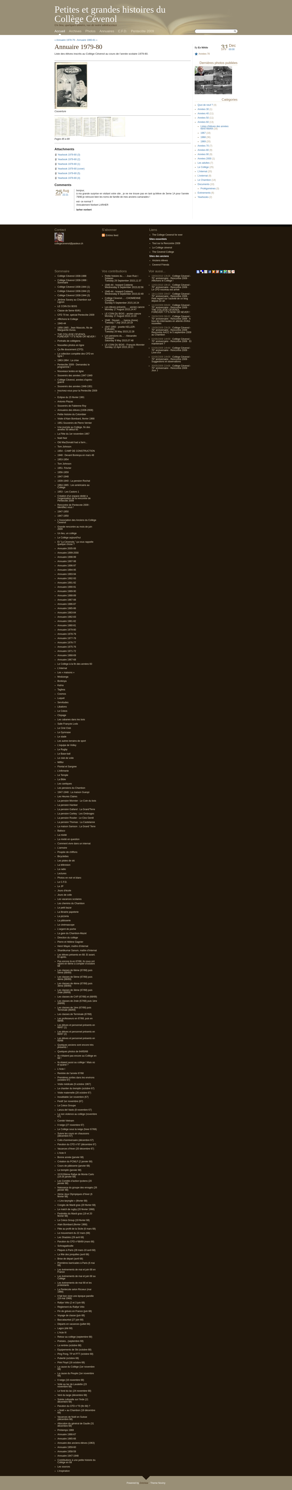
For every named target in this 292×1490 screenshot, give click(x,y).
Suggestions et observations (166, 361)
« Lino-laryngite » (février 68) (72, 1200)
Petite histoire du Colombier (71, 414)
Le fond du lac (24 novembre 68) (74, 1391)
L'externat (203, 175)
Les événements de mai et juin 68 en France (76, 1270)
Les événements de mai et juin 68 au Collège (76, 1277)
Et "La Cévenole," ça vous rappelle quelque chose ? (75, 543)
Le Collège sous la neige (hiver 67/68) (77, 1129)
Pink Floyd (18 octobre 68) (71, 1362)
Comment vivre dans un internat (74, 843)
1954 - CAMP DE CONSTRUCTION (76, 451)
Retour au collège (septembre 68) (74, 1336)
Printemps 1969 (65, 1430)
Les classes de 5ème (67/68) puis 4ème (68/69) (74, 978)
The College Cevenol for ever (167, 234)
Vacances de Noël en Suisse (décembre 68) (72, 1418)
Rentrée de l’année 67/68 (70, 1073)
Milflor (60, 762)
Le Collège (203, 167)
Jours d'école (64, 890)
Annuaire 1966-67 (66, 1434)
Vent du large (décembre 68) (72, 1395)
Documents (203, 184)
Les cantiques (64, 783)
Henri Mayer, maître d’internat (72, 946)
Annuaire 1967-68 (66, 659)
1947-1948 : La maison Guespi (73, 792)
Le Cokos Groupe (66, 1105)
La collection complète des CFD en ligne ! (75, 354)
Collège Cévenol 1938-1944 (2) (73, 291)
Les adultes (203, 163)
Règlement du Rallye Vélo (70, 1307)
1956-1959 (63, 472)
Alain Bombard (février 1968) (72, 1224)
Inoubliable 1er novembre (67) (73, 1097)
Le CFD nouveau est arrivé (165, 289)
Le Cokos (62, 711)
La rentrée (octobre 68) (69, 1345)
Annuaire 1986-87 (66, 604)
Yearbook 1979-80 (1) (69, 164)
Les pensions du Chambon (71, 788)
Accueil (60, 31)
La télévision (63, 865)
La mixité (62, 835)
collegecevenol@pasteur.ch (69, 243)
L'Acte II (61, 1153)
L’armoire (62, 847)
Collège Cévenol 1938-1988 (71, 276)
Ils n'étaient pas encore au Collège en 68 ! (76, 1056)
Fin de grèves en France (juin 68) (74, 1311)
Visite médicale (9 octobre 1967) (74, 1084)
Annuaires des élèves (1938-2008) (75, 410)
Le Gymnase (64, 732)
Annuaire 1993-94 (66, 574)
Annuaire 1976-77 (66, 642)
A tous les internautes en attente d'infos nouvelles (170, 321)
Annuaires (106, 31)
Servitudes (63, 702)
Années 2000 (204, 158)
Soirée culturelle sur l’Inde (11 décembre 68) (72, 1400)
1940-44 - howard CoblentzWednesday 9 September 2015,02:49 (124, 292)
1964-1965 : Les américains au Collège (73, 486)
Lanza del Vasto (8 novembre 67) (74, 1109)
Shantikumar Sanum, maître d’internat (77, 950)
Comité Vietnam (65, 1120)
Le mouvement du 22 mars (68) (73, 1233)
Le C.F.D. (62, 882)
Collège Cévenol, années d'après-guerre (74, 380)
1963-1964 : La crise (68, 360)
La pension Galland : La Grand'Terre (76, 809)
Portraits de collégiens (68, 341)
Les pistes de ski (66, 860)
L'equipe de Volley (66, 745)
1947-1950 (63, 511)
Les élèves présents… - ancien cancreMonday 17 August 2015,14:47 (124, 308)
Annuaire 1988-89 (66, 595)
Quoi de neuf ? (205, 105)
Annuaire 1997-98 (66, 561)
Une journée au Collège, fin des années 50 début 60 (73, 428)
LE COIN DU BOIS (67, 306)
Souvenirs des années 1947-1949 (74, 375)
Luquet (61, 698)
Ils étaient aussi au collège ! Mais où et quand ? (76, 1063)
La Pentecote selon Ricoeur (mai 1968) (74, 1290)
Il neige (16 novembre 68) (70, 1380)
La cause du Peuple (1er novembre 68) (75, 1374)
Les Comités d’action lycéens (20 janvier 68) (74, 1182)
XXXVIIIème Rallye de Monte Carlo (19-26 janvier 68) (75, 1175)
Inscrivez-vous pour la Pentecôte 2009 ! (77, 391)
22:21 (65, 194)
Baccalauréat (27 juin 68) (70, 1319)
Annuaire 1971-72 (66, 651)
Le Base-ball (63, 753)
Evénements (204, 192)
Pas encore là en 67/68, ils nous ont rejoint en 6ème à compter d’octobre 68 (76, 963)
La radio (61, 869)
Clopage (61, 715)
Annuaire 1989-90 (66, 591)
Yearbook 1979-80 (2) (69, 159)
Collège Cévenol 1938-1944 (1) (73, 287)
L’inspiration (63, 1471)
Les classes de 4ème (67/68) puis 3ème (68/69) (74, 984)
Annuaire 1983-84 (66, 612)
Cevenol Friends (160, 264)
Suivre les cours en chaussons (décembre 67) (73, 1134)
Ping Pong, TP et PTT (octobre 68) (75, 1354)
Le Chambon (204, 180)
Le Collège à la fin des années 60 (74, 664)
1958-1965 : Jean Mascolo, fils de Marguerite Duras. (74, 328)
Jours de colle (64, 894)
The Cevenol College (163, 252)
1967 (203, 133)
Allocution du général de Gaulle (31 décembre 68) (75, 1424)
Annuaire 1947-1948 (68, 1455)
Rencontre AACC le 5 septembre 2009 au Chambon (171, 333)
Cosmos (61, 694)
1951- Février (64, 468)
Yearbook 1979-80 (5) (69, 173)
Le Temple (62, 775)
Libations (62, 706)
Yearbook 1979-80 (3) (69, 154)
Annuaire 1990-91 (66, 587)
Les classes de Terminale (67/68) (74, 1014)
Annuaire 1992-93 (66, 578)
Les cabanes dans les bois (71, 719)
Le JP (60, 886)
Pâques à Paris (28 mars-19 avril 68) (76, 1250)
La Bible (61, 779)
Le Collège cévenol (162, 247)
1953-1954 (63, 459)
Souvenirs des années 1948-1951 (74, 386)
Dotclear (144, 1483)
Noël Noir (62, 438)
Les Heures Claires (67, 796)
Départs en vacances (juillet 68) (73, 1324)
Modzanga (62, 676)
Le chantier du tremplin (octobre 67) (75, 1088)
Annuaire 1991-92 (66, 582)
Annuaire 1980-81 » (87, 40)
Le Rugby (62, 749)
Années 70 (204, 53)
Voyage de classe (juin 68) (71, 1315)
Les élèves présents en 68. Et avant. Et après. (76, 955)
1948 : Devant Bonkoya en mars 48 (75, 455)
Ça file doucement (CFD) (70, 349)
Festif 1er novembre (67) (70, 1101)
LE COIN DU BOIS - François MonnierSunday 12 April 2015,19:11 (124, 345)
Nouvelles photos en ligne (70, 345)
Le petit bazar (64, 907)
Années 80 (203, 150)
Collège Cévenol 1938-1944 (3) (73, 295)
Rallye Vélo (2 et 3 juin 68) (71, 1302)
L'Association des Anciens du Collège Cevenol (76, 521)
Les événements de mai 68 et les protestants (74, 1284)
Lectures (61, 873)
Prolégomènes (208, 188)
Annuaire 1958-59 (66, 1451)
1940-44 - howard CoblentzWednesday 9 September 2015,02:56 (124, 286)
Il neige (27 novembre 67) (70, 1125)
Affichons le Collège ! (162, 280)
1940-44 (61, 323)
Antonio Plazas (65, 401)
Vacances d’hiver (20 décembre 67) (75, 1148)
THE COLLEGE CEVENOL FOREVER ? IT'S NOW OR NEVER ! (76, 335)
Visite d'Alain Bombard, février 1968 (75, 418)
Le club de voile (65, 758)
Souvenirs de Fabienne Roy (71, 405)
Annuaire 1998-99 (66, 557)
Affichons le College (67, 319)
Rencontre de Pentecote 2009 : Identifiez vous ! (73, 506)
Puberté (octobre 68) (68, 1358)
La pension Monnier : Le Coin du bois (76, 800)
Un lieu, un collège (67, 533)
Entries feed (112, 235)
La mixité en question (68, 839)
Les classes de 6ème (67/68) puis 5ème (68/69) (74, 971)
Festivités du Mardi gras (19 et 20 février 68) (74, 1214)
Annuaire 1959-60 (66, 1447)
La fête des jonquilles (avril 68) (73, 1254)
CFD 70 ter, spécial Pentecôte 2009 (75, 315)
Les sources (63, 1466)
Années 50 (203, 117)
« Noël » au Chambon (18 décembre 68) (76, 1411)
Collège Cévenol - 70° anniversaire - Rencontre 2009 (171, 277)
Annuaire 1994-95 (66, 570)
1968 (203, 137)
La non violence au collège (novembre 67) (77, 1115)
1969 (203, 141)
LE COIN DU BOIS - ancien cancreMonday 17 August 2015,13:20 (123, 314)
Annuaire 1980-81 (66, 625)
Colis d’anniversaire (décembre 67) (75, 1140)
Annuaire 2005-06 (66, 548)
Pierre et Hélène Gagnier (70, 942)
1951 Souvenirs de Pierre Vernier (74, 423)
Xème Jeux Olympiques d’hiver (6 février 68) (74, 1195)
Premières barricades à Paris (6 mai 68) (76, 1264)
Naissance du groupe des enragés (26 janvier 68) (77, 1188)
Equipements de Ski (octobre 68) (74, 1349)
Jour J (154, 370)
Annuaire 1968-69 (66, 655)
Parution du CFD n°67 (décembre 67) (76, 1144)
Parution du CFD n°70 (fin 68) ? (73, 1406)
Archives (75, 31)
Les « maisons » (65, 672)
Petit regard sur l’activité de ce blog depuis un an (169, 299)
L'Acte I (61, 1069)
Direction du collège (67, 937)
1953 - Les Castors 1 (68, 491)
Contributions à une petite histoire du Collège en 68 (76, 1461)
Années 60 (203, 122)
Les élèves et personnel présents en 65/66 (76, 1039)
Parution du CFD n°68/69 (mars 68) (75, 1241)
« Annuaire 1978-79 (65, 40)
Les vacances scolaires (69, 899)
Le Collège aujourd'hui (69, 537)
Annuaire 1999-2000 (68, 552)
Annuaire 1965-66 (66, 1438)
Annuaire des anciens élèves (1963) (76, 1443)
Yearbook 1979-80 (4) (69, 178)
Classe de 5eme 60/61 (69, 310)
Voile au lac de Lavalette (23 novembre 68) (72, 1385)
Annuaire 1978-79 (66, 634)
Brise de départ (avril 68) (70, 1258)
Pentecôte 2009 (142, 31)
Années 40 (203, 113)
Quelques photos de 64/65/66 (72, 1051)
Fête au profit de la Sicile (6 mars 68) (76, 1228)
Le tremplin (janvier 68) (69, 1170)
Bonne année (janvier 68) (70, 1157)
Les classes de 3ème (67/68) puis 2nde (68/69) (74, 991)
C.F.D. (122, 31)
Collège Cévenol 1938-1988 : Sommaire (72, 281)
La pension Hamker (67, 805)
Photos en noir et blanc (69, 877)
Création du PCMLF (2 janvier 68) (74, 1161)
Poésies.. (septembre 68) (70, 1341)
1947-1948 (63, 476)
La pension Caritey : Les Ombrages (75, 813)
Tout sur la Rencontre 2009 (166, 243)
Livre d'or (156, 352)
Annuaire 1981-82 (66, 621)
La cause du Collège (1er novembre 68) (76, 1367)
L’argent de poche (66, 929)
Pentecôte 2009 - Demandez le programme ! (73, 365)
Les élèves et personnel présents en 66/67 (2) (76, 1032)
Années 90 (203, 154)
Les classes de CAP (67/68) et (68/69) (77, 996)
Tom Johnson (64, 446)
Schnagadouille (65, 1246)
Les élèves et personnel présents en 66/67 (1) (76, 1026)
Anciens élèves (160, 260)
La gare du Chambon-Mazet (71, 933)
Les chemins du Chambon (70, 903)
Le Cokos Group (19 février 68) (73, 1220)
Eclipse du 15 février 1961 (70, 397)
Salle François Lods (67, 723)
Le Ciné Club (64, 728)
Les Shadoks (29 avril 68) (70, 1237)
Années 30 (203, 109)
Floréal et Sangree (67, 766)
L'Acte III (61, 1332)
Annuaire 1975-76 (66, 646)
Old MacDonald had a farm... (72, 442)
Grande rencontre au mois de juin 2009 (74, 527)
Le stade (61, 736)
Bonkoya (62, 681)
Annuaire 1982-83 (66, 617)
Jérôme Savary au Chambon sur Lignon (74, 300)
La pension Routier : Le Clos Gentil (75, 818)
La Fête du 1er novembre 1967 (73, 433)
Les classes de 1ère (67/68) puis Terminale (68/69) (74, 1008)
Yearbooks (203, 197)
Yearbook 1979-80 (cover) (71, 168)
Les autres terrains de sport (71, 741)
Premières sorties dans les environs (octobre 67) (75, 1078)
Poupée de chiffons (67, 852)
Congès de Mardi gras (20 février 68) (76, 1205)
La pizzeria (63, 916)
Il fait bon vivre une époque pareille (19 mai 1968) (75, 1297)
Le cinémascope (65, 924)
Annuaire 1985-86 (66, 608)
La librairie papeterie (68, 912)
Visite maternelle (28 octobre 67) (74, 1092)
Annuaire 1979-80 (66, 629)
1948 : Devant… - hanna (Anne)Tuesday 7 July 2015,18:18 (121, 321)
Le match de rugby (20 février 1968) (76, 1209)
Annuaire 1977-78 (66, 638)
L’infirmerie (63, 770)
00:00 (232, 49)
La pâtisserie (64, 920)
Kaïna (60, 685)
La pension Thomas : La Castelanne (76, 822)
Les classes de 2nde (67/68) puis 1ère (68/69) (77, 1002)
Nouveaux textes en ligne (70, 371)
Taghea (61, 689)
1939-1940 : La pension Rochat (73, 480)
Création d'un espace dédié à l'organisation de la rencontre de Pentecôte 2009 (74, 498)
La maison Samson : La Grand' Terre (76, 826)
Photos (90, 31)
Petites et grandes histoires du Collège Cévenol (110, 14)
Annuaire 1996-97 (66, 565)
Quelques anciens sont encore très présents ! (75, 1046)
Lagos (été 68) (64, 1328)
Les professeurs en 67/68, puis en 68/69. (75, 1019)
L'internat (202, 171)
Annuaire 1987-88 (66, 599)
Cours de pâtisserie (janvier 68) (73, 1165)
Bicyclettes (63, 856)
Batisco (61, 830)
